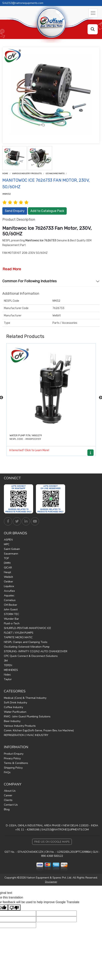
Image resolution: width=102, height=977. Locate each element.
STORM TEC (11, 614)
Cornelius (10, 600)
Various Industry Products (27, 173)
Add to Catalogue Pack (47, 211)
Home (5, 173)
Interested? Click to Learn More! (29, 450)
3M (6, 661)
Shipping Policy (13, 768)
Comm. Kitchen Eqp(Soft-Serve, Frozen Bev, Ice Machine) (39, 730)
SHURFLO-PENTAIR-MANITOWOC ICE (27, 628)
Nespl (7, 572)
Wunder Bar (11, 619)
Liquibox (9, 586)
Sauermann (11, 553)
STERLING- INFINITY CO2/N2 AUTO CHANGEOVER (35, 651)
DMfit (7, 563)
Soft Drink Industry (15, 702)
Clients (8, 800)
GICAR (8, 567)
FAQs (7, 772)
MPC (6, 544)
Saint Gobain (12, 549)
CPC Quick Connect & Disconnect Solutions (31, 656)
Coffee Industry (13, 707)
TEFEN (8, 665)
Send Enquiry (15, 211)
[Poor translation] (14, 907)
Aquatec (9, 595)
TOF (6, 558)
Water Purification (15, 712)
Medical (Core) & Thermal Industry (25, 698)
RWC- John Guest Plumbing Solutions (27, 716)
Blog (7, 809)
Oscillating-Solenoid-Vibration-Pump (27, 647)
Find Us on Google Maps (52, 842)
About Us (10, 791)
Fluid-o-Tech (12, 623)
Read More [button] (12, 269)
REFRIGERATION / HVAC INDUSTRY (26, 735)
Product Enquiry (13, 754)
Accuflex (9, 591)
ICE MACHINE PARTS (55, 173)
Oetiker (8, 581)
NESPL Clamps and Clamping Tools (25, 642)
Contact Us (11, 805)
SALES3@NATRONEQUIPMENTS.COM (65, 829)
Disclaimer (51, 881)
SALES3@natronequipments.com (22, 3)
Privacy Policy (12, 758)
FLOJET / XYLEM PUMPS (18, 633)
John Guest (11, 609)
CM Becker (10, 605)
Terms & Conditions (16, 763)
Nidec (7, 674)
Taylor (8, 679)
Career (8, 795)
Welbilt (8, 577)
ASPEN (8, 540)
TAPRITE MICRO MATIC (18, 637)
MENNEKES (11, 670)
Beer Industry (12, 721)
